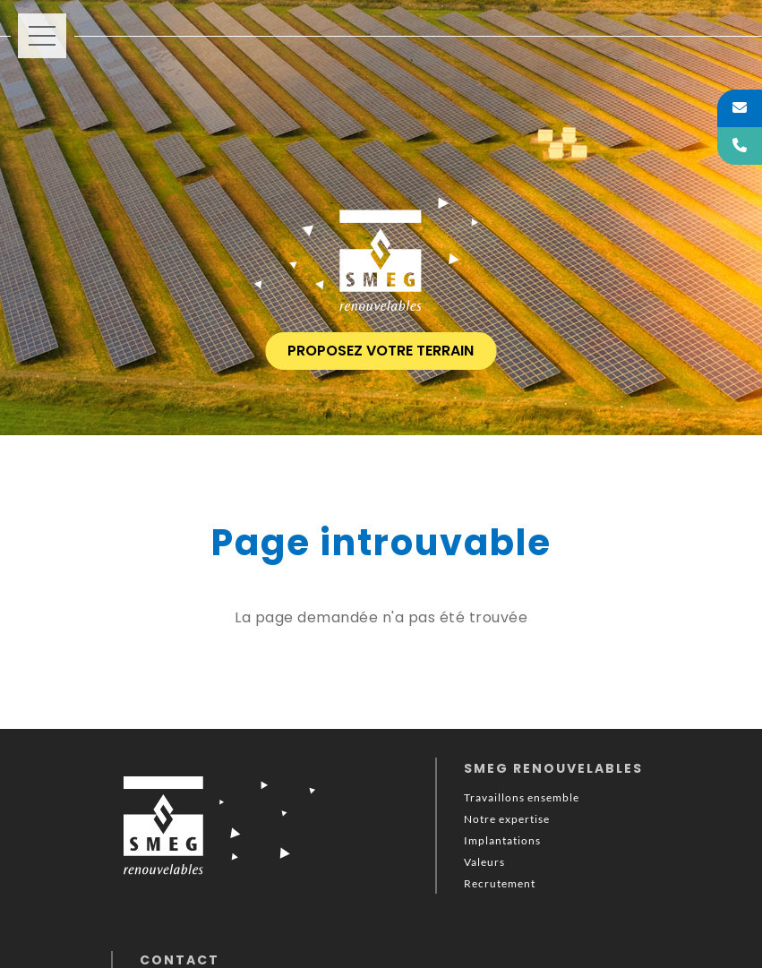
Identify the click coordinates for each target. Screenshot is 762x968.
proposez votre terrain (380, 350)
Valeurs (484, 862)
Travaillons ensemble (521, 797)
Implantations (502, 840)
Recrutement (499, 883)
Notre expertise (507, 819)
